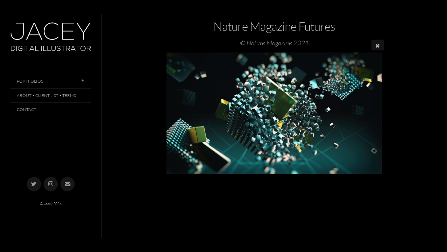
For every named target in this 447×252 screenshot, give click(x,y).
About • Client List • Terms (46, 95)
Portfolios (30, 81)
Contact (26, 109)
